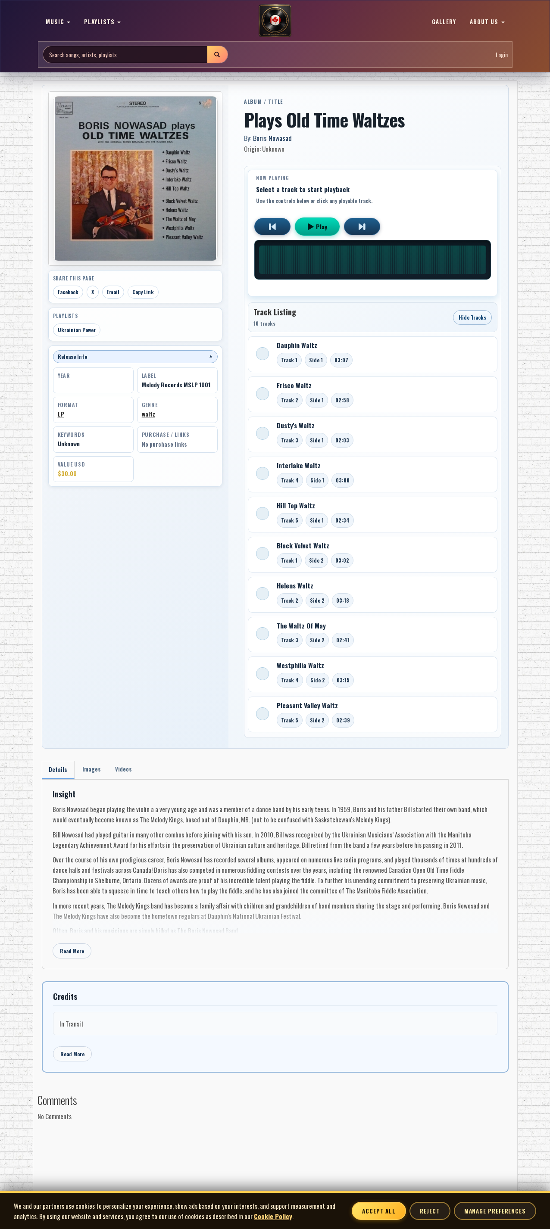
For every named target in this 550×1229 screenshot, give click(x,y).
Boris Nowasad (272, 138)
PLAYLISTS (102, 21)
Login (502, 54)
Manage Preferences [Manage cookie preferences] (495, 1211)
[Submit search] (217, 54)
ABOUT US (487, 21)
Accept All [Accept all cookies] (379, 1211)
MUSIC (58, 21)
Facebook (68, 292)
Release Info (135, 356)
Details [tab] (59, 770)
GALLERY (444, 21)
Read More (72, 952)
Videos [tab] (129, 770)
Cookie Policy (273, 1216)
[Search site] (125, 54)
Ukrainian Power (77, 329)
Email (113, 292)
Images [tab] (94, 770)
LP (61, 414)
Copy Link (143, 292)
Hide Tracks (472, 317)
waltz (148, 414)
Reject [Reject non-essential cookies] (430, 1211)
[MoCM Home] (275, 21)
